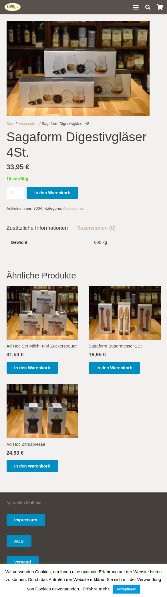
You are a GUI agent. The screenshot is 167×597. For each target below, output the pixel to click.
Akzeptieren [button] (126, 589)
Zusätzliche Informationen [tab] (37, 228)
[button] (136, 7)
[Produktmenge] (15, 193)
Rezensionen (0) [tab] (96, 228)
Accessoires (28, 123)
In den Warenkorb (52, 192)
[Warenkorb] (160, 7)
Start (11, 123)
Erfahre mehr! (97, 588)
